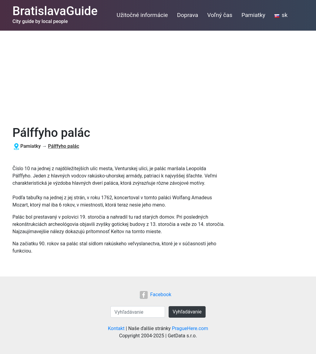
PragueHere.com (190, 328)
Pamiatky (253, 15)
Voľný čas (219, 15)
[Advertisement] (158, 76)
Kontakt (116, 328)
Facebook (155, 294)
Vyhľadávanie (187, 312)
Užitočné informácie (142, 15)
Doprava (187, 15)
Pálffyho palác (63, 146)
